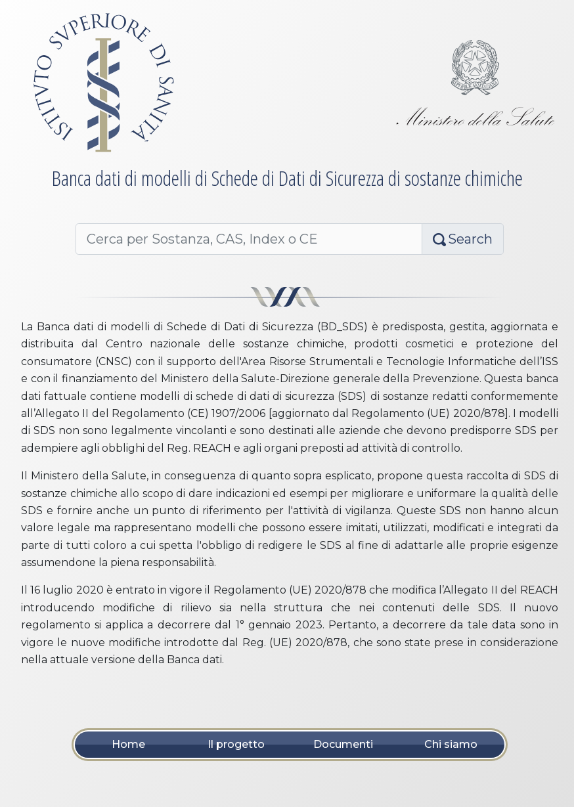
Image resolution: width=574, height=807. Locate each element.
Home (128, 744)
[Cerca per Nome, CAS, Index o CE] (249, 239)
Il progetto (236, 744)
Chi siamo (450, 744)
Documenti (343, 744)
